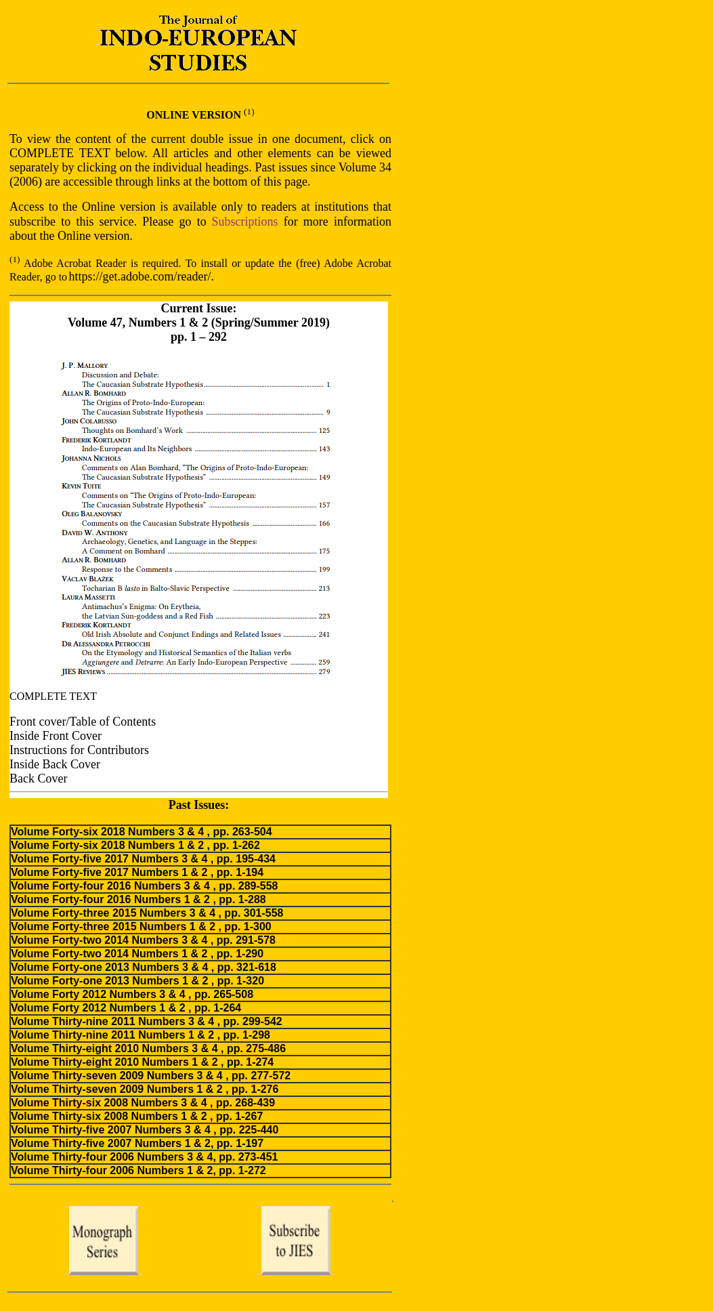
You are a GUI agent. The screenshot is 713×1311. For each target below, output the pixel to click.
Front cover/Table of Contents (82, 721)
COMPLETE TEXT (53, 696)
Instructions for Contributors (79, 750)
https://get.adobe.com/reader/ (140, 276)
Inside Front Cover (55, 736)
